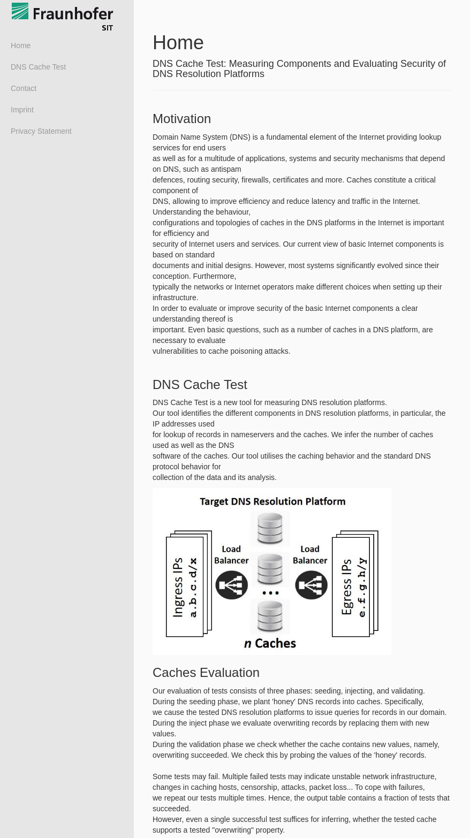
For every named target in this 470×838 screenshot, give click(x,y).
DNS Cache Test (38, 67)
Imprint (22, 109)
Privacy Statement (41, 131)
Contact (23, 88)
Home (21, 45)
